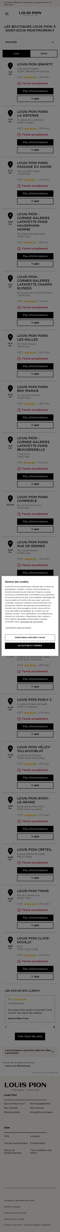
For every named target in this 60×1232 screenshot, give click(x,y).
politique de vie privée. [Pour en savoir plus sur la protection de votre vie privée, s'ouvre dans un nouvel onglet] (31, 622)
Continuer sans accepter (18, 628)
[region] (29, 616)
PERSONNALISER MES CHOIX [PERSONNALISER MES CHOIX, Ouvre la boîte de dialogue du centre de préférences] (30, 638)
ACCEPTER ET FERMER (30, 646)
